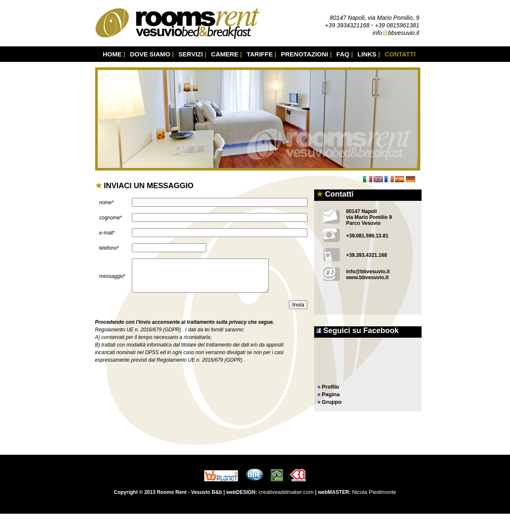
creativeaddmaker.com (286, 498)
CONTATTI (400, 54)
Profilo (330, 387)
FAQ (344, 54)
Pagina (331, 394)
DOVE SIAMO (152, 54)
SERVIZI (192, 54)
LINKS (369, 54)
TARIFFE (261, 54)
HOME (114, 54)
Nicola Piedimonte (374, 498)
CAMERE (226, 54)
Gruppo (332, 402)
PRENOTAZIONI (306, 54)
